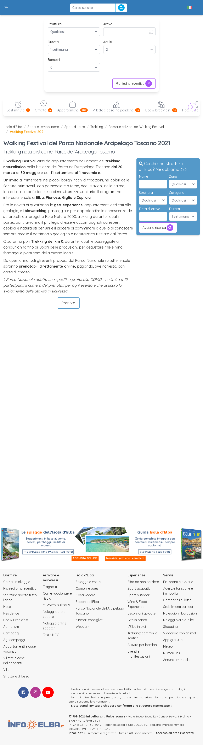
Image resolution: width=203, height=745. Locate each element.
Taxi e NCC (51, 635)
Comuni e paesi (87, 588)
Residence (11, 613)
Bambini (54, 60)
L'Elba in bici (137, 626)
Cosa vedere (85, 595)
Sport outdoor (139, 595)
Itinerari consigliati (89, 620)
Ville (6, 670)
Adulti (107, 42)
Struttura (55, 24)
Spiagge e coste (88, 582)
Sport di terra (74, 127)
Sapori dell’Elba (87, 602)
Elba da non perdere (143, 582)
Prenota (68, 303)
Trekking (96, 127)
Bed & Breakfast (15, 620)
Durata (53, 42)
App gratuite (172, 640)
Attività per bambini (142, 645)
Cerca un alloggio (16, 582)
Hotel (7, 607)
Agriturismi (11, 626)
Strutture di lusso (16, 676)
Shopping (170, 626)
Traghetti (50, 587)
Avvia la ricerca (157, 227)
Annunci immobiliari (177, 660)
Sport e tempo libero (43, 127)
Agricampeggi (14, 640)
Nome (143, 176)
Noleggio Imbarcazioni (180, 613)
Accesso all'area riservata (175, 733)
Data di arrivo (149, 209)
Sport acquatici (139, 588)
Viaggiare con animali (179, 633)
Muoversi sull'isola (56, 605)
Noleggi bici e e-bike (178, 620)
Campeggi (11, 633)
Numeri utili (171, 653)
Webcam (83, 626)
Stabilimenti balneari (178, 607)
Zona (173, 176)
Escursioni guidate (142, 613)
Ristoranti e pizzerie (178, 582)
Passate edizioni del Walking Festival (136, 127)
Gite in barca (137, 620)
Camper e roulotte (177, 600)
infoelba (75, 733)
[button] (6, 8)
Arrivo (107, 24)
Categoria (176, 193)
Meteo (168, 646)
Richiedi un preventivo (19, 588)
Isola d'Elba (13, 127)
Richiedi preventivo (134, 83)
